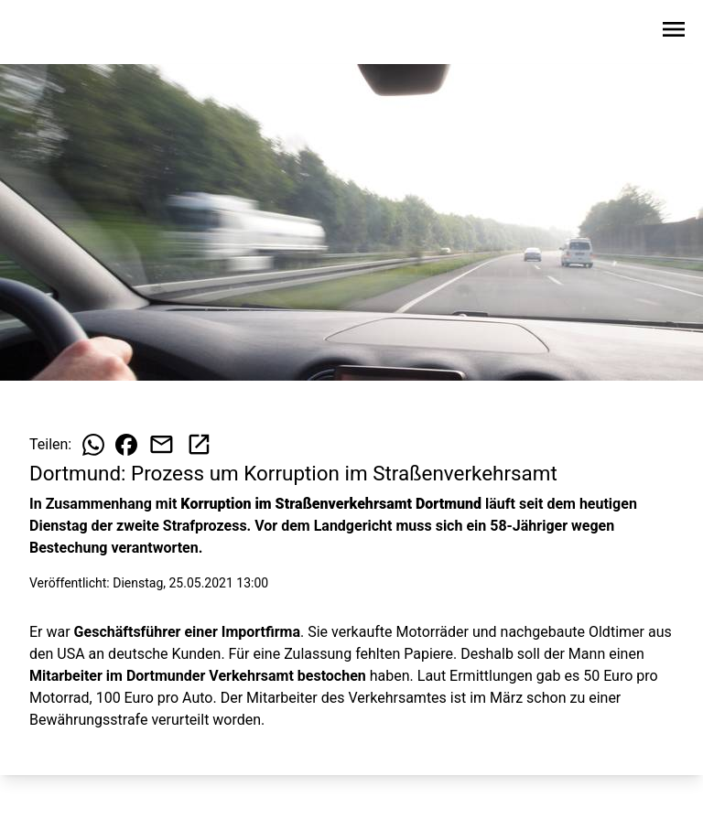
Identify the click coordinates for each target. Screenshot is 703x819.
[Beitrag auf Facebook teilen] (126, 445)
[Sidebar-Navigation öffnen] (673, 32)
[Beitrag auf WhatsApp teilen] (93, 445)
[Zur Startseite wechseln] (59, 33)
